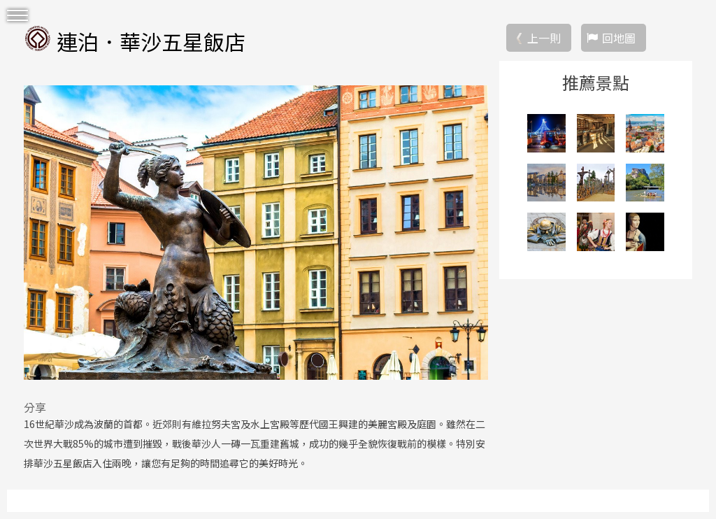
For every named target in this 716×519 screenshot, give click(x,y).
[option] (256, 232)
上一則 (544, 38)
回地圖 (619, 38)
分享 (35, 407)
